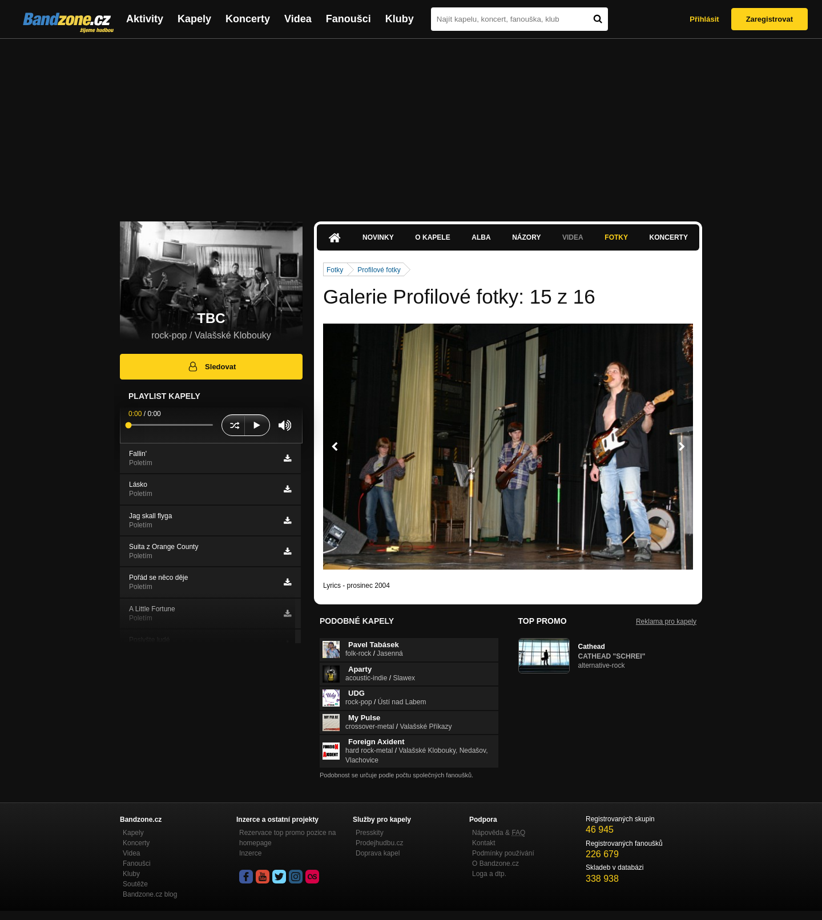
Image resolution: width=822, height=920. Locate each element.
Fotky (616, 237)
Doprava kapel (378, 853)
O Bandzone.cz (495, 863)
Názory (526, 237)
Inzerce (250, 853)
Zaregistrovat (769, 19)
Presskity (370, 833)
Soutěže (135, 884)
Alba (481, 237)
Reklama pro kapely (666, 622)
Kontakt (483, 843)
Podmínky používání (503, 853)
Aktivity (144, 19)
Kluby (399, 19)
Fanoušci (348, 19)
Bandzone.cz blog (150, 894)
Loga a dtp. (489, 874)
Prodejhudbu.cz (379, 843)
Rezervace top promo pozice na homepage (287, 838)
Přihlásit (704, 19)
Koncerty (247, 19)
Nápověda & (498, 833)
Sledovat (211, 366)
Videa (298, 19)
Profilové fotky (378, 270)
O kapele (432, 237)
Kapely (194, 19)
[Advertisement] (411, 124)
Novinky (378, 237)
